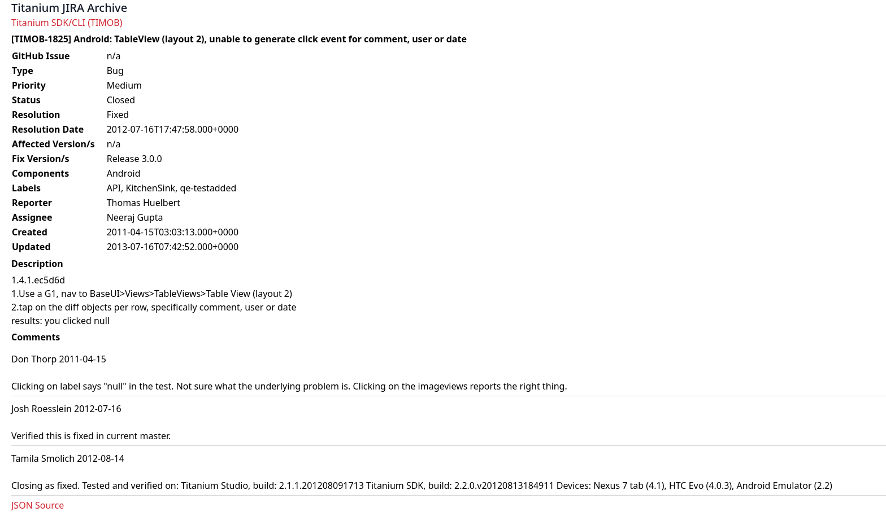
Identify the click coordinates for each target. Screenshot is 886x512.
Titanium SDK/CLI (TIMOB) (67, 22)
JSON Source (37, 505)
